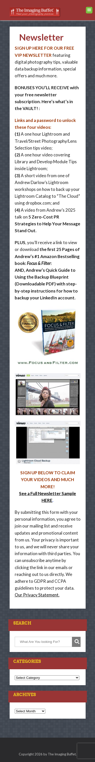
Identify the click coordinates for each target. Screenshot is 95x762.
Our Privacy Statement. (37, 594)
